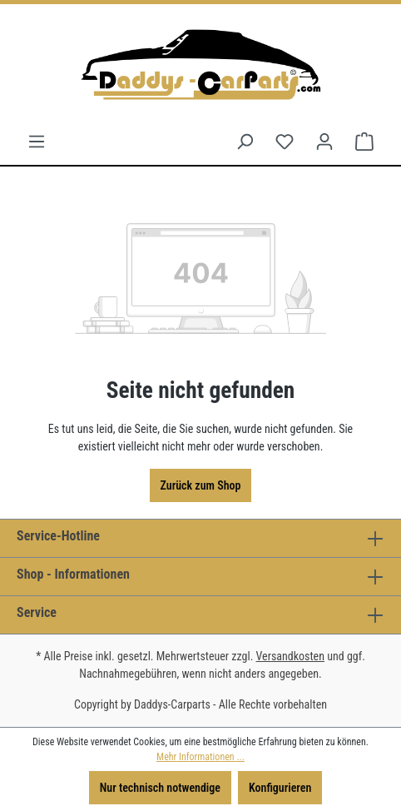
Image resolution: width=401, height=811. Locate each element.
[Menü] (37, 141)
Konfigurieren (280, 787)
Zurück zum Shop (201, 485)
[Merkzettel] (284, 141)
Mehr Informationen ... (200, 757)
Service (37, 612)
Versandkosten (290, 656)
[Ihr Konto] (324, 141)
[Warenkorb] (364, 141)
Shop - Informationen (73, 574)
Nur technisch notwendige (160, 787)
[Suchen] (245, 141)
